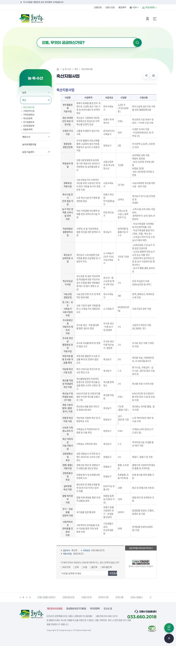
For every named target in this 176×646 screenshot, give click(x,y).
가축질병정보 (28, 114)
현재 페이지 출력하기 (153, 75)
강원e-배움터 (136, 597)
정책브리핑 (103, 597)
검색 (137, 42)
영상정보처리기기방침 (76, 608)
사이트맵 (155, 19)
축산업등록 (28, 118)
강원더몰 (119, 597)
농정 (24, 92)
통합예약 (122, 7)
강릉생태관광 (68, 597)
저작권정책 (95, 608)
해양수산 (26, 136)
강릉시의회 (110, 7)
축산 (24, 100)
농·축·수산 (66, 69)
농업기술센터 (28, 152)
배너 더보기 (30, 597)
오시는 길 (108, 608)
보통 (85, 567)
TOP (169, 638)
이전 (20, 597)
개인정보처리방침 (55, 608)
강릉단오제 (86, 597)
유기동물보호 (28, 122)
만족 (77, 567)
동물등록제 (28, 129)
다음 (26, 597)
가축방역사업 (28, 111)
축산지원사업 (28, 107)
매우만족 (67, 567)
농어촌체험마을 (29, 144)
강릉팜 (153, 597)
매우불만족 (107, 567)
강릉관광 (98, 7)
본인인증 (148, 19)
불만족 (94, 567)
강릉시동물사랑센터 (46, 597)
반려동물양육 (28, 125)
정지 (23, 597)
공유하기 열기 (146, 75)
